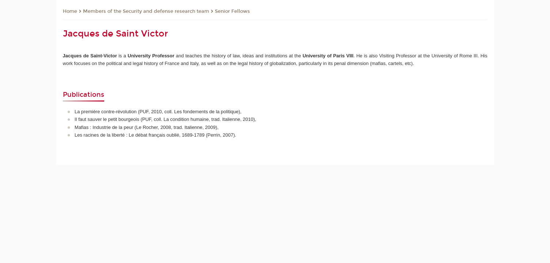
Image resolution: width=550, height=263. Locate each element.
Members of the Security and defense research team (146, 11)
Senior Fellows (232, 11)
